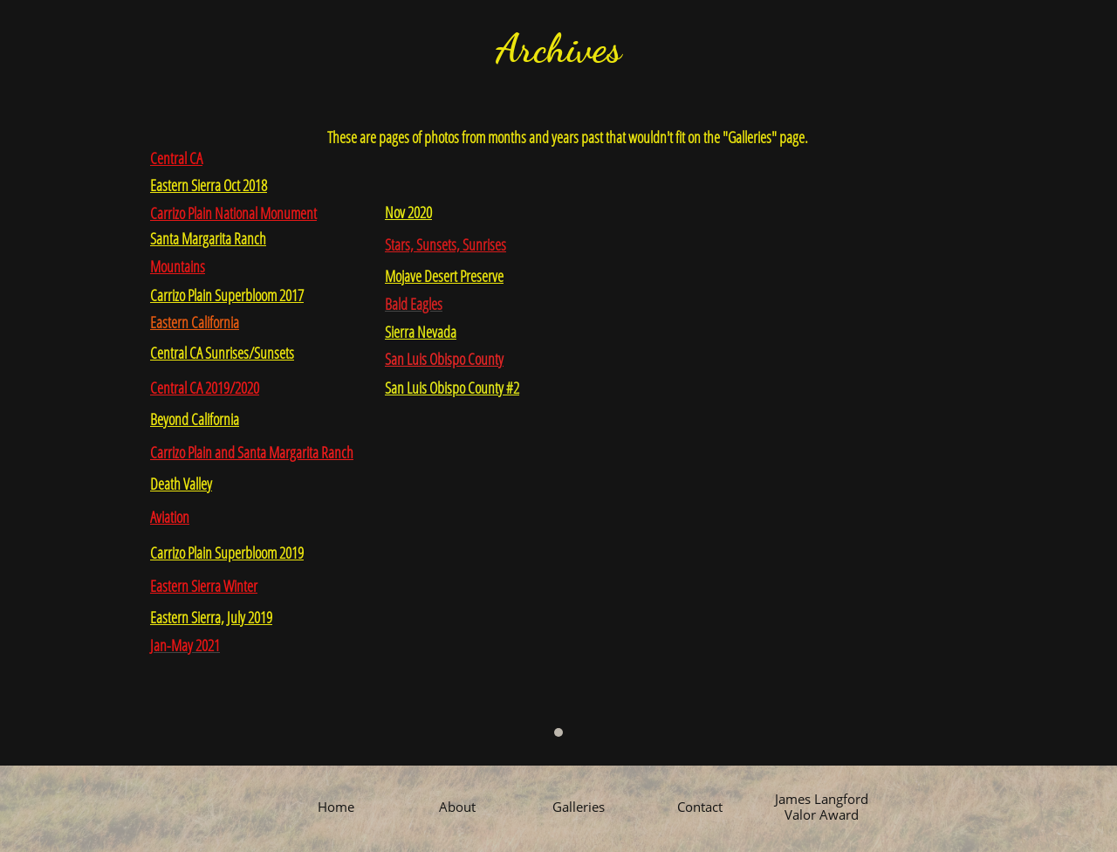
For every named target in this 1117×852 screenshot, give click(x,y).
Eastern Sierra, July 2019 (211, 617)
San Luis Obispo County (444, 358)
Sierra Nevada (420, 331)
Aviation (169, 516)
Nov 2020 (408, 212)
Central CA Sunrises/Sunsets (222, 352)
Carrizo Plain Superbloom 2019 (227, 552)
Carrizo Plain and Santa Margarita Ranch (251, 452)
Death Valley (181, 483)
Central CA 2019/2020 (204, 387)
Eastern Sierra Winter (203, 585)
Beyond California (194, 419)
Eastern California (194, 322)
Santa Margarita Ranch (208, 238)
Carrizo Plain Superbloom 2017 (227, 295)
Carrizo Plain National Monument (233, 213)
